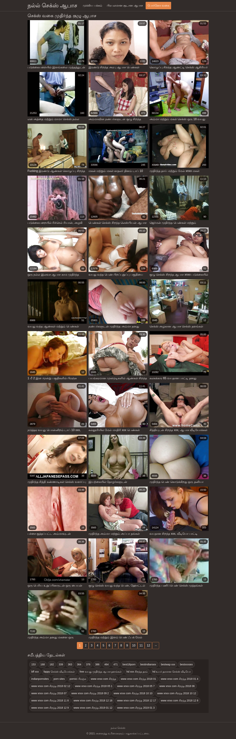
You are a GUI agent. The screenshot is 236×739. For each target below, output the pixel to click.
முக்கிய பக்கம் (92, 5)
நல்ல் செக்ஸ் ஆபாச (52, 5)
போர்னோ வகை (158, 5)
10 (133, 645)
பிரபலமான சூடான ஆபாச (125, 5)
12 (148, 645)
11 (141, 645)
